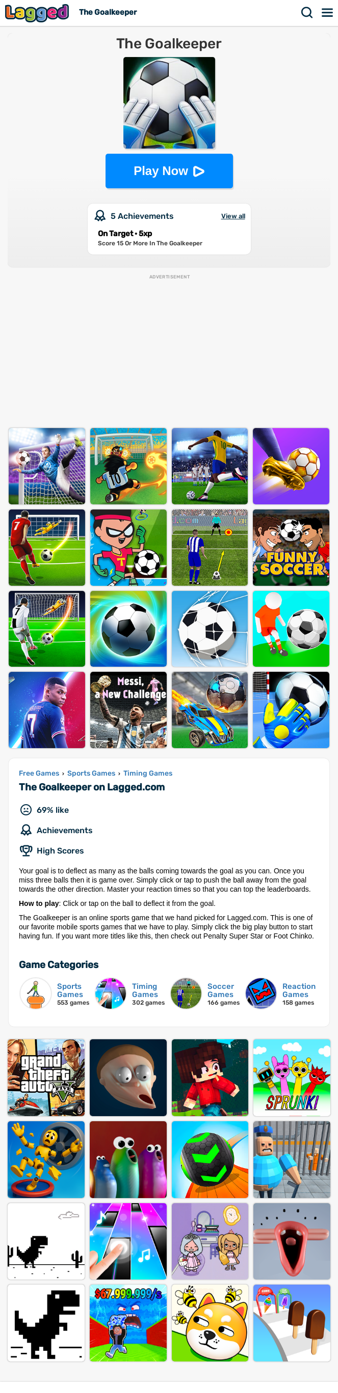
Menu (328, 12)
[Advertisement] (169, 351)
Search (307, 12)
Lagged (38, 13)
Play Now (161, 171)
